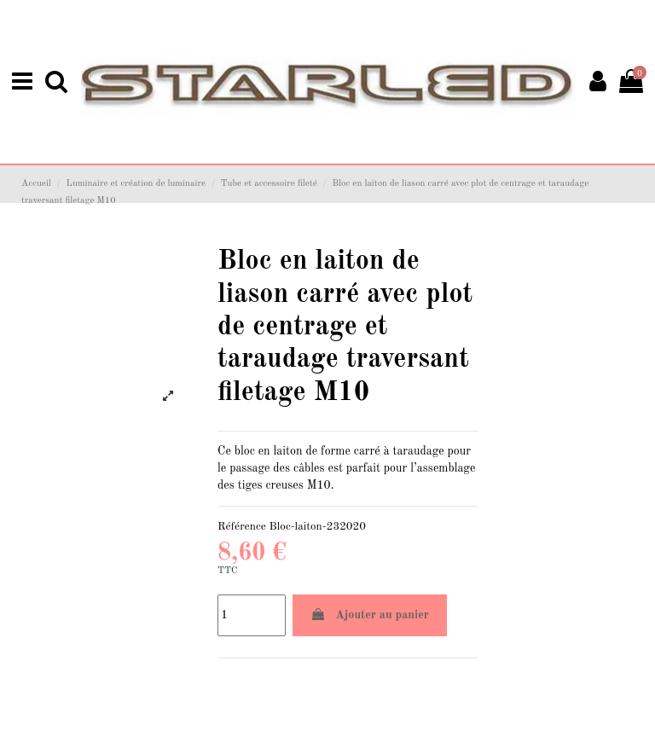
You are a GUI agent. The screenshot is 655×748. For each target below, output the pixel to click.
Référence (241, 525)
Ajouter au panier (369, 612)
